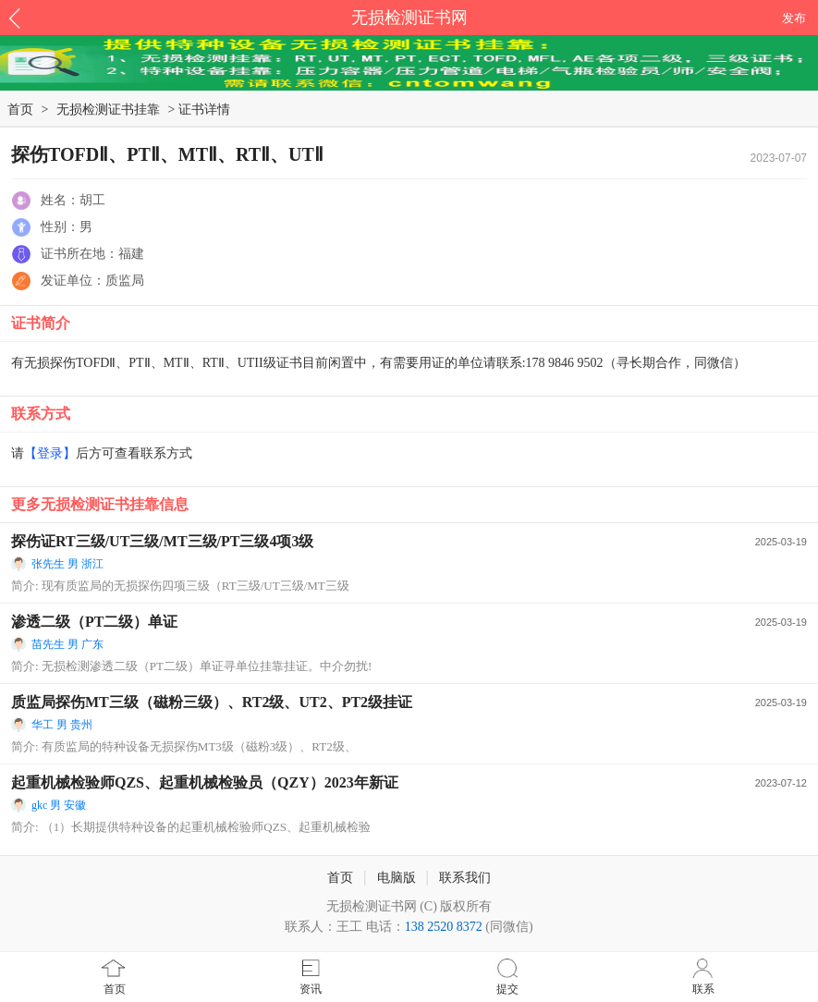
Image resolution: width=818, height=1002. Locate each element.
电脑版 (396, 878)
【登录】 (50, 453)
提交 (507, 989)
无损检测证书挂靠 (108, 109)
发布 (794, 18)
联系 (703, 989)
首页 (115, 989)
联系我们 (465, 878)
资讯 (310, 989)
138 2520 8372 (443, 927)
